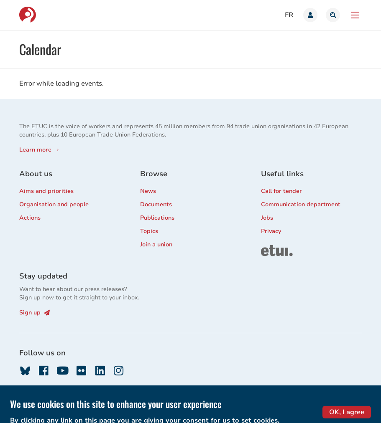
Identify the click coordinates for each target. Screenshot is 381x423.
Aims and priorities (46, 191)
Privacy (271, 231)
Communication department (300, 204)
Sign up (34, 313)
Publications (157, 218)
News (148, 191)
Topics (149, 231)
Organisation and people (54, 204)
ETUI (267, 249)
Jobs (267, 218)
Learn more (35, 150)
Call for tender (281, 191)
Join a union (156, 244)
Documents (156, 204)
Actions (30, 218)
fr (289, 15)
